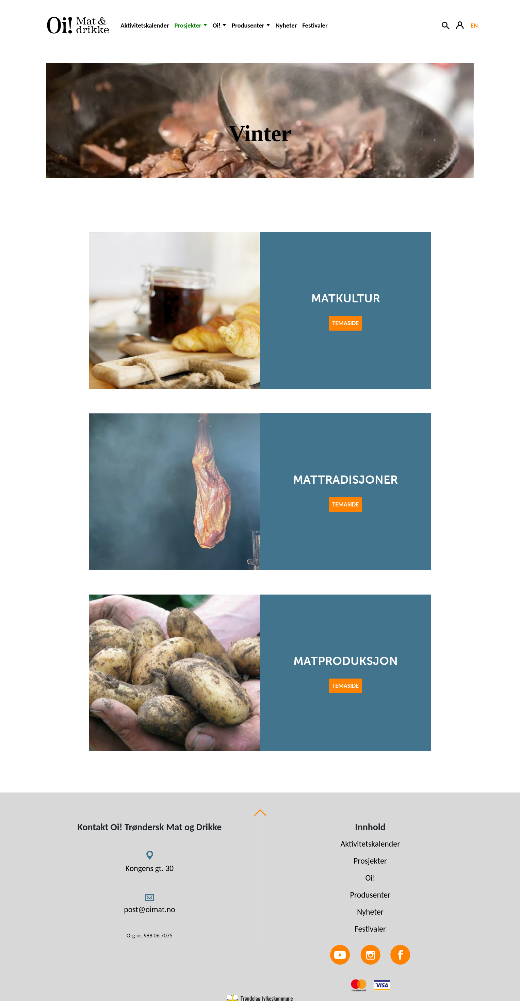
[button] (191, 29)
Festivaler (314, 25)
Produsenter (370, 895)
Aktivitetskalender (144, 25)
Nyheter (286, 25)
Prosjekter (370, 861)
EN (474, 25)
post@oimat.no (149, 909)
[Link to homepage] (76, 25)
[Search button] (446, 25)
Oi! (370, 878)
